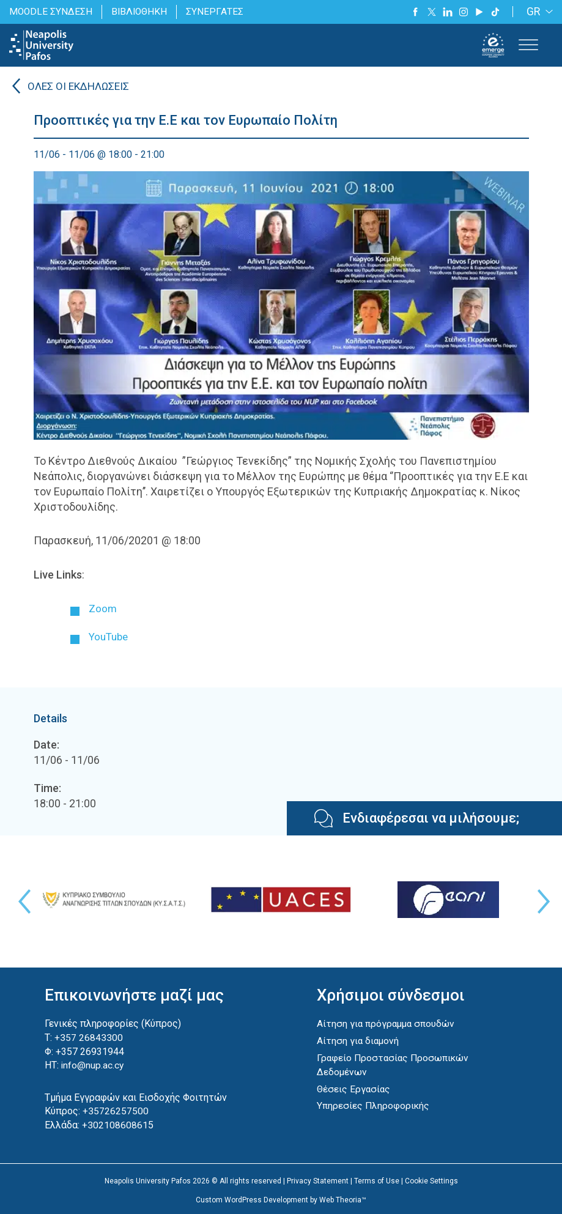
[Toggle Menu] (528, 45)
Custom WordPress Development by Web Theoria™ (281, 1198)
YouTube (110, 636)
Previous (21, 901)
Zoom (103, 608)
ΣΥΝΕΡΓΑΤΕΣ (218, 11)
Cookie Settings (431, 1179)
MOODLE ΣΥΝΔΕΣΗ (51, 11)
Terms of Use (376, 1179)
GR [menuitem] (534, 12)
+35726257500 (116, 1110)
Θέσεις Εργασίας (354, 1088)
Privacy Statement (318, 1179)
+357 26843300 (88, 1037)
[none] (537, 12)
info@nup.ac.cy (93, 1064)
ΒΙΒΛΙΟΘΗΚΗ (142, 11)
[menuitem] (537, 12)
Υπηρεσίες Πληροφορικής (374, 1104)
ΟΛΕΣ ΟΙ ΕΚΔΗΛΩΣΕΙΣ (81, 87)
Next (540, 901)
